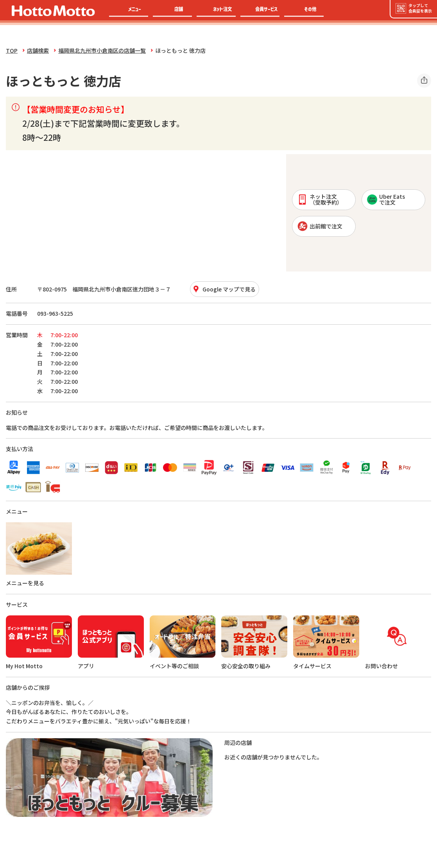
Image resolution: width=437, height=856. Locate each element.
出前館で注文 (319, 226)
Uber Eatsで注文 (386, 199)
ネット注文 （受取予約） (319, 199)
